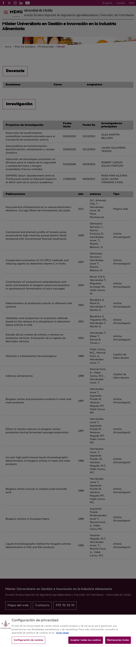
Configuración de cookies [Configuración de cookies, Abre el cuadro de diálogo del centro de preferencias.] (28, 642)
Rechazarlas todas (118, 642)
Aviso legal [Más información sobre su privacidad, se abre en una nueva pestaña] (62, 635)
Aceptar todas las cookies (85, 642)
